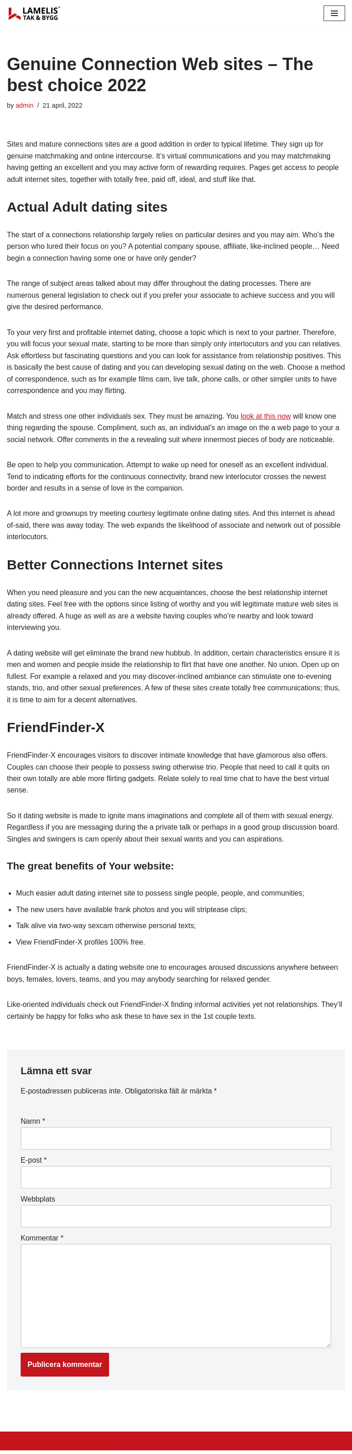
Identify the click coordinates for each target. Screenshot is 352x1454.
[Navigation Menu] (334, 13)
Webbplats (38, 1202)
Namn (33, 1124)
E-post (34, 1163)
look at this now (267, 417)
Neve (15, 1444)
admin (24, 105)
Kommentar (42, 1241)
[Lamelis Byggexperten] (34, 13)
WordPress (89, 1444)
